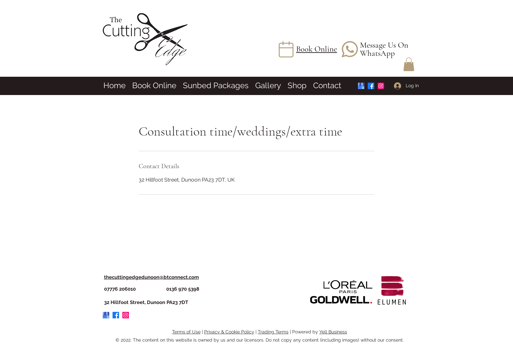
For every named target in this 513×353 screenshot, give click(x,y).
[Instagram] (381, 86)
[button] (409, 64)
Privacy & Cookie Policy (229, 331)
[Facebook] (371, 86)
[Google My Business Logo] (361, 86)
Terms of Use (186, 331)
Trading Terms (273, 331)
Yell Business (333, 331)
